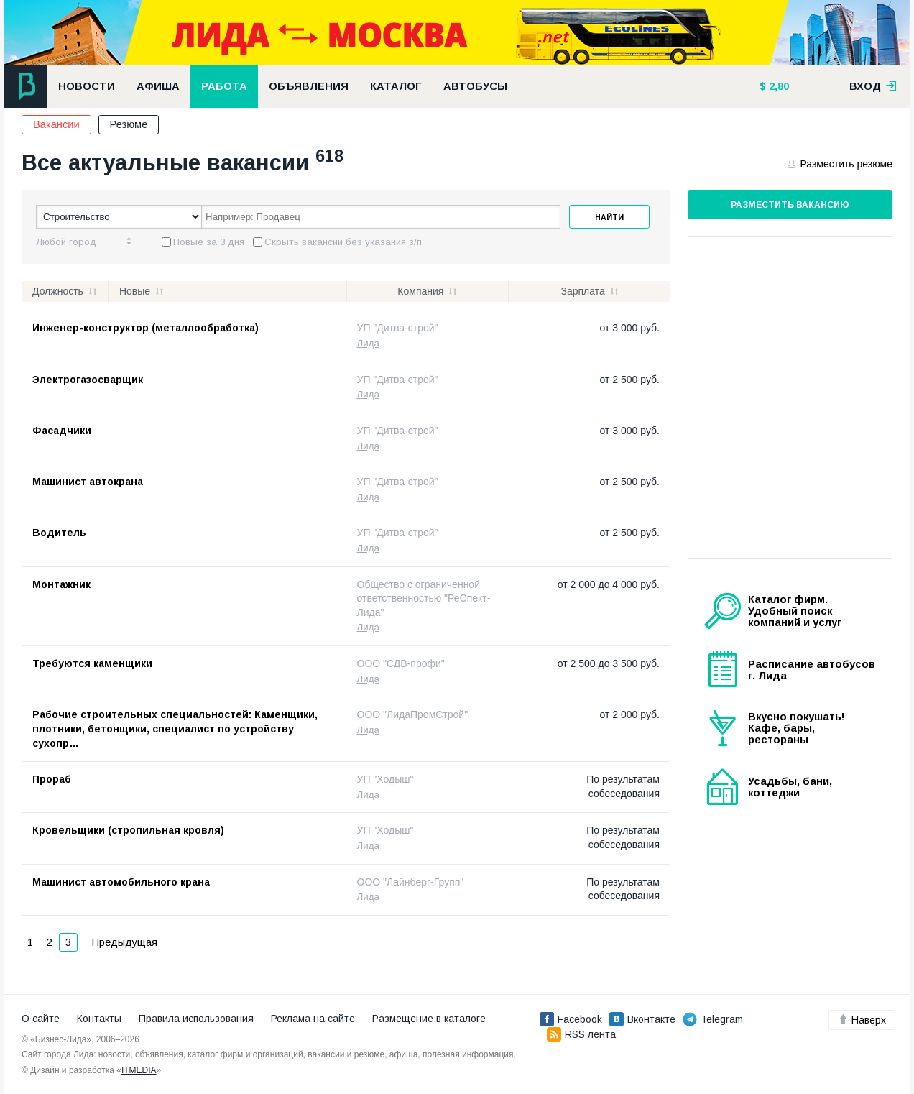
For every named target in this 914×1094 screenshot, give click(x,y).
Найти (609, 217)
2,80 (777, 86)
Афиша (158, 86)
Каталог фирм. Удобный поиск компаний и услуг (794, 611)
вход (873, 86)
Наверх (862, 1020)
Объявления (308, 86)
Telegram (713, 1019)
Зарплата (582, 291)
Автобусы (475, 86)
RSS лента (581, 1034)
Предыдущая (124, 942)
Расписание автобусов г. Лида (811, 669)
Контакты (99, 1018)
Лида (368, 343)
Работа (224, 86)
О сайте (41, 1018)
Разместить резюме (840, 164)
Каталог (396, 86)
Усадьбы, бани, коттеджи (790, 787)
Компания (420, 291)
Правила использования (196, 1018)
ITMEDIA (139, 1070)
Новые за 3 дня (208, 241)
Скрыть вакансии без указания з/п (343, 241)
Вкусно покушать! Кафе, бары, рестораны (796, 728)
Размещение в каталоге (429, 1018)
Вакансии (56, 124)
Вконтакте (642, 1019)
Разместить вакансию (790, 205)
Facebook (571, 1019)
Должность (57, 291)
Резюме (129, 124)
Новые (134, 291)
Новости (86, 86)
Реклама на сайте (313, 1018)
